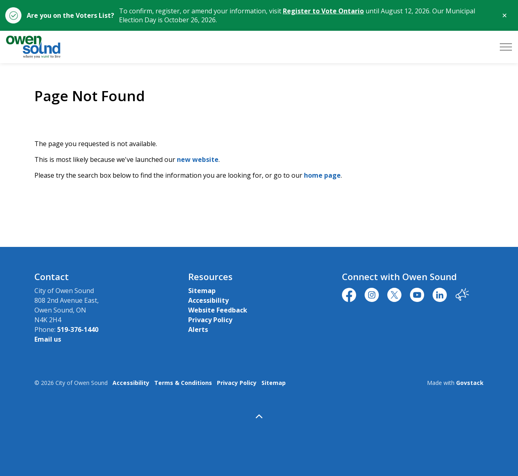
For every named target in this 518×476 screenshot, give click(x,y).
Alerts (198, 329)
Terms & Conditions (183, 383)
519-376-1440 (77, 329)
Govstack (470, 383)
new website (198, 159)
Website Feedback (217, 310)
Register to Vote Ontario (323, 10)
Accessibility (208, 300)
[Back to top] (259, 416)
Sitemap (202, 290)
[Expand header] (506, 47)
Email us (47, 339)
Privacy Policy (210, 319)
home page (322, 175)
